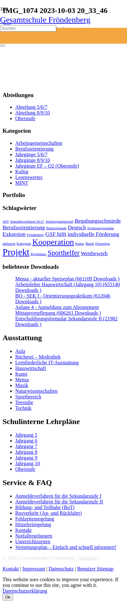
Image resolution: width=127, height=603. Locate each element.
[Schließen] (2, 45)
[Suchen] (28, 28)
